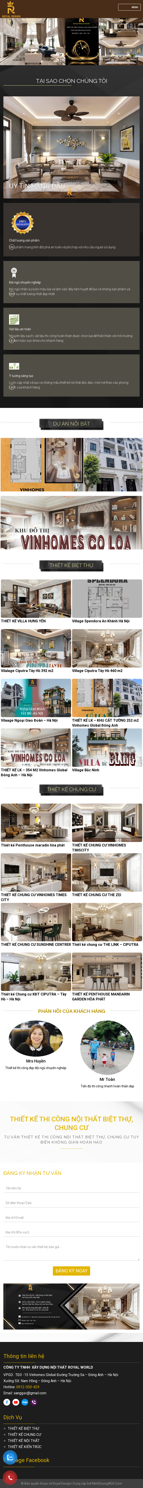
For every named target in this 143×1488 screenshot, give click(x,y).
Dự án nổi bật (71, 424)
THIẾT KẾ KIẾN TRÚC (24, 1447)
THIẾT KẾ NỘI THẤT (24, 1441)
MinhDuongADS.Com (107, 1483)
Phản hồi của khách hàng (71, 1011)
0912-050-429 (27, 1387)
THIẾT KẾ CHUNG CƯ (71, 789)
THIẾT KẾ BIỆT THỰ (71, 565)
